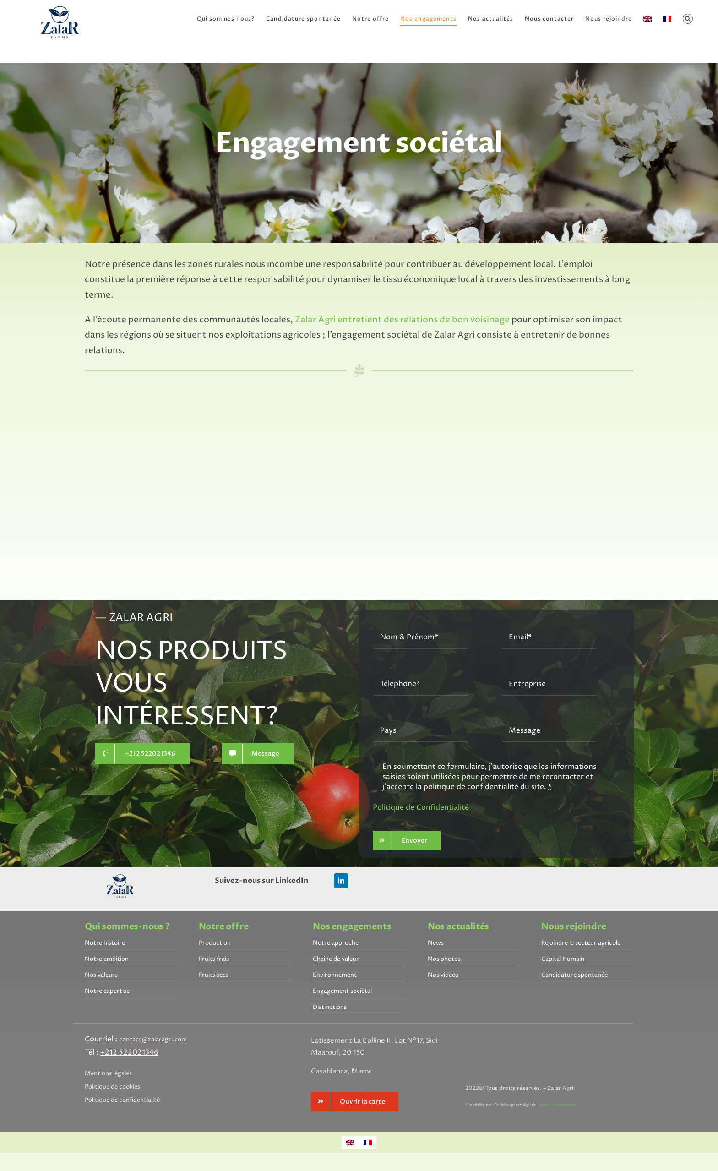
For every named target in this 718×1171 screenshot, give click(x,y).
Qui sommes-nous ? (127, 926)
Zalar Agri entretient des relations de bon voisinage (402, 320)
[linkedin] (341, 880)
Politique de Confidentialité (421, 807)
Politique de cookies (112, 1087)
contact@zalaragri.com (153, 1039)
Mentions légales (108, 1073)
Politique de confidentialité (122, 1100)
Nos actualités (458, 926)
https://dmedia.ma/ (558, 1104)
